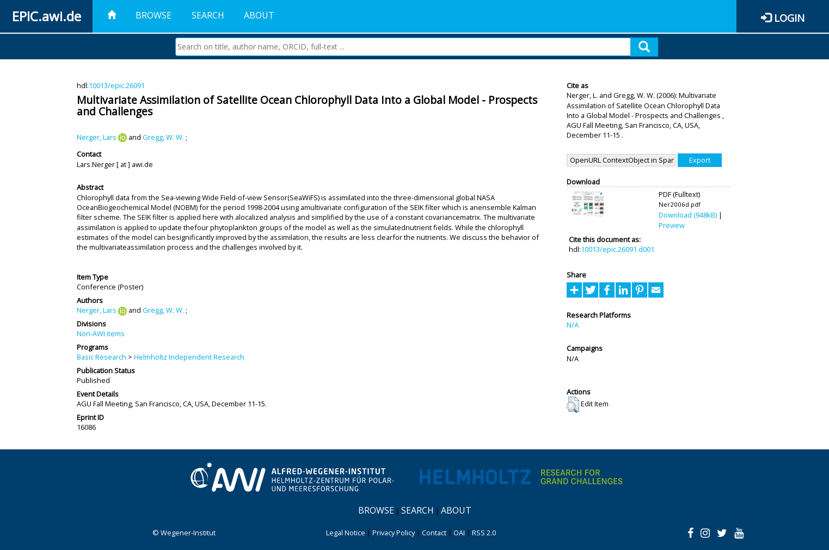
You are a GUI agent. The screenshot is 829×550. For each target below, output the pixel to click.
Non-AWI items (101, 333)
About (259, 15)
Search (208, 15)
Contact (434, 532)
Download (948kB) (688, 215)
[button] (573, 405)
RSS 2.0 (484, 532)
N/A (573, 325)
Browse (153, 15)
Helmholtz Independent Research (189, 357)
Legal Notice (345, 532)
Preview (672, 225)
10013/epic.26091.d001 (617, 249)
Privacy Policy (393, 532)
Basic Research (101, 357)
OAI (459, 532)
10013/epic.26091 (117, 85)
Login (789, 17)
